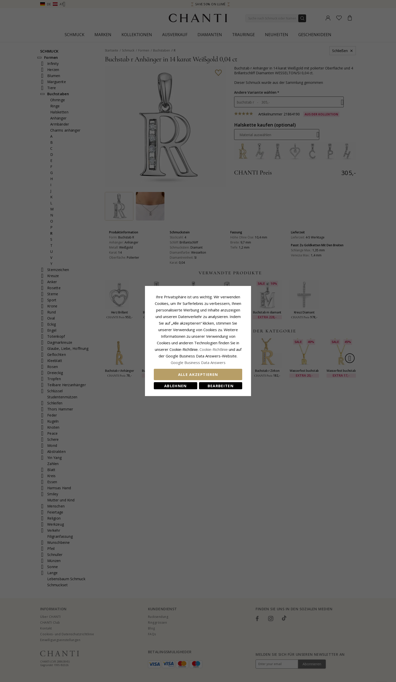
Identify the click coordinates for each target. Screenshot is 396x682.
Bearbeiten (221, 385)
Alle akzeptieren (198, 374)
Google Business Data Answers (198, 362)
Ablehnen (175, 385)
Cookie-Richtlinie (214, 349)
